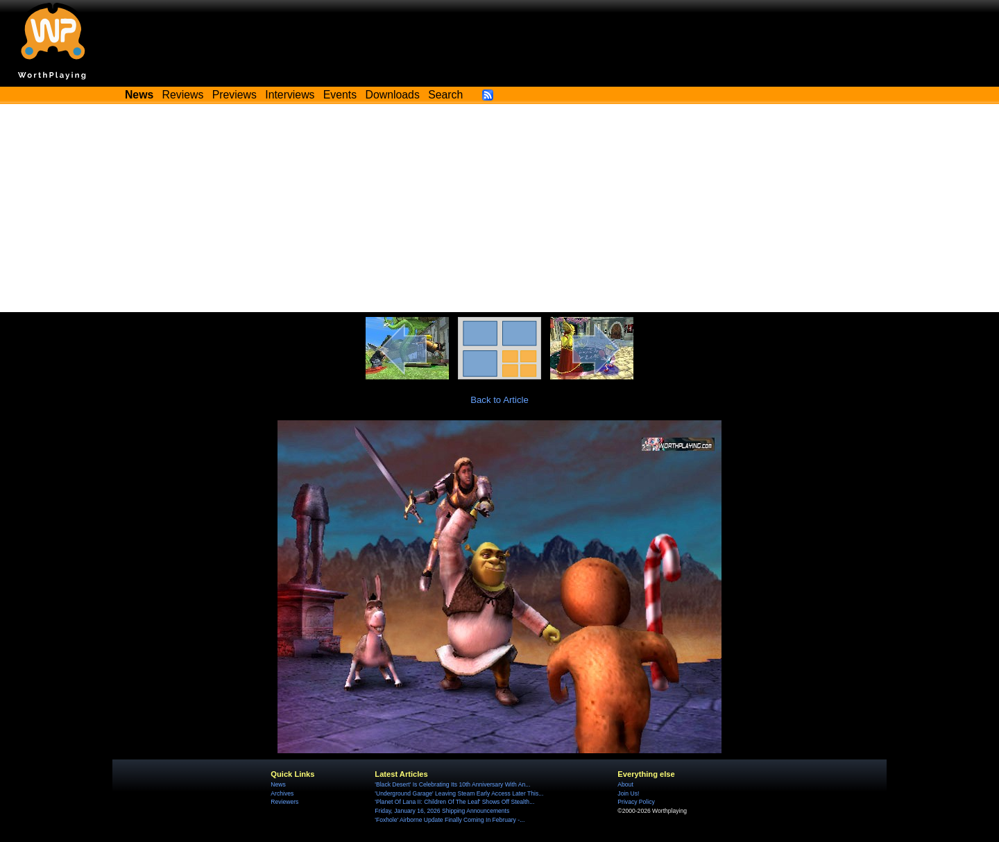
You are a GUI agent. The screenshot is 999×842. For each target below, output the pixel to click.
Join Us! (628, 793)
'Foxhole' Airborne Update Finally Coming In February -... (449, 819)
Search (445, 95)
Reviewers (284, 801)
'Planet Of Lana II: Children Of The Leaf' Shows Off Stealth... (454, 801)
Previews (234, 95)
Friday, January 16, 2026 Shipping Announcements (442, 810)
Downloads (393, 95)
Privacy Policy (635, 801)
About (625, 784)
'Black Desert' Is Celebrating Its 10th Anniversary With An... (452, 784)
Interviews (289, 95)
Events (340, 95)
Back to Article (499, 400)
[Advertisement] (499, 208)
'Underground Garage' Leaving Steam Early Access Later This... (459, 793)
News (278, 784)
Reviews (183, 95)
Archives (282, 793)
